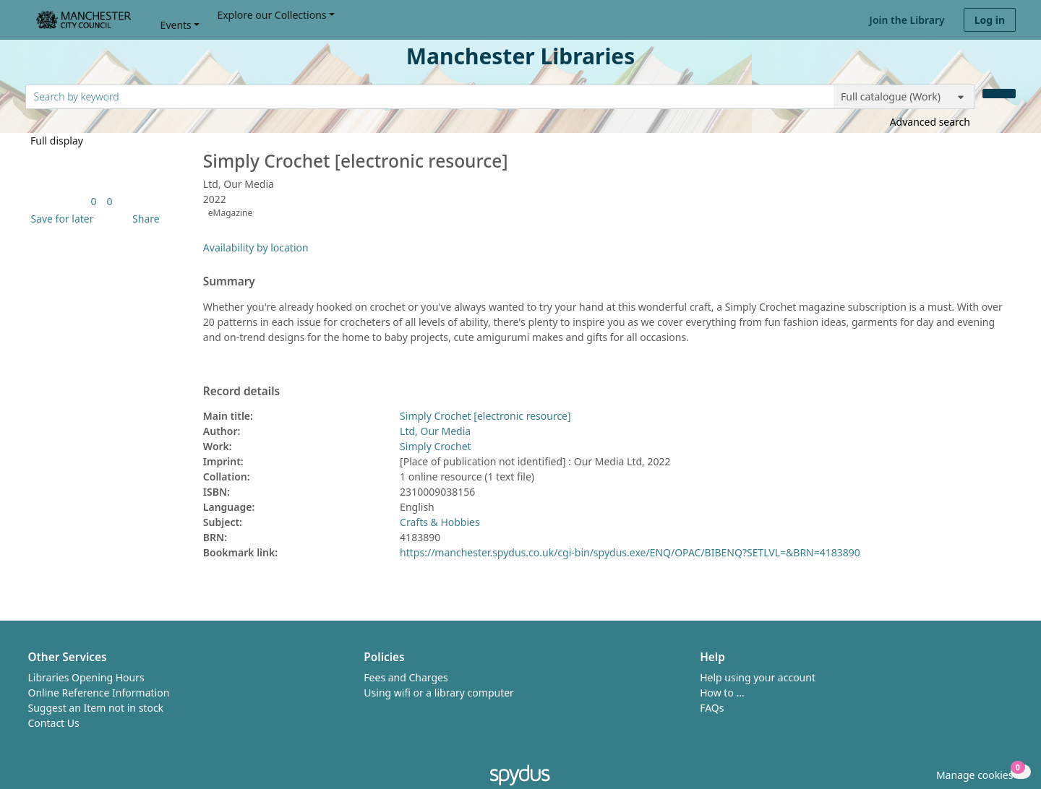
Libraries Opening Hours (86, 677)
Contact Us (54, 723)
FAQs (712, 708)
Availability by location (256, 247)
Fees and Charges (405, 677)
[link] (93, 201)
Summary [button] (229, 281)
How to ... (722, 692)
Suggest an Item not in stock (96, 708)
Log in (989, 20)
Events (176, 25)
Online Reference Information (99, 692)
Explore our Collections (271, 15)
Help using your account (757, 677)
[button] (59, 218)
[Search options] (904, 97)
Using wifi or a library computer (439, 692)
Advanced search (930, 122)
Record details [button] (241, 391)
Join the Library (907, 20)
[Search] (999, 93)
